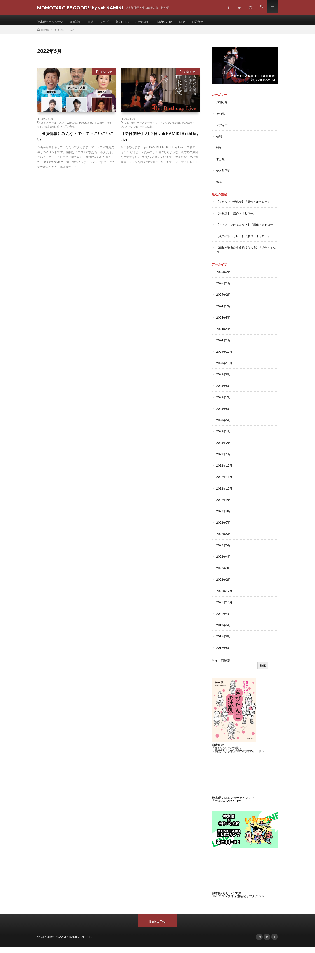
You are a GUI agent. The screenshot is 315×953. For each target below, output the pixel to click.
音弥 (72, 129)
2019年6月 (223, 631)
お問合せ (206, 22)
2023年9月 (223, 381)
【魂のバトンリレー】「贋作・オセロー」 (245, 243)
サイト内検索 (221, 666)
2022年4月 (223, 563)
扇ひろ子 (62, 129)
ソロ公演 (129, 125)
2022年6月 (223, 540)
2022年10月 (224, 495)
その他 (220, 116)
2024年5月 (223, 324)
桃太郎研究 (223, 173)
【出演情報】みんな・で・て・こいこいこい (75, 139)
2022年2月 (223, 586)
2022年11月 (224, 484)
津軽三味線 (146, 129)
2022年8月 (223, 518)
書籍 (94, 22)
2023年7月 (223, 404)
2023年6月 (223, 415)
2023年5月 (223, 427)
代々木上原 (85, 125)
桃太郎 (176, 125)
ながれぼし (148, 22)
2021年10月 (224, 609)
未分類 (220, 162)
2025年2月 (223, 302)
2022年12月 (224, 472)
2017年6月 (223, 654)
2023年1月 (223, 461)
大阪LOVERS (171, 22)
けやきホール (49, 125)
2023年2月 (223, 449)
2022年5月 (223, 552)
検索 (263, 672)
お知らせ (106, 74)
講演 (219, 185)
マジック (165, 125)
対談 (219, 151)
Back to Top (157, 928)
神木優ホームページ (51, 22)
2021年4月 (223, 620)
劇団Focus (126, 22)
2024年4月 (223, 336)
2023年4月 (223, 438)
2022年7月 (223, 529)
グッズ (108, 22)
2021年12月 (224, 597)
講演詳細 (78, 22)
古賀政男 (99, 125)
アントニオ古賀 (68, 125)
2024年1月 (223, 347)
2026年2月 (223, 279)
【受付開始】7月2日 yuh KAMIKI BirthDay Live (160, 139)
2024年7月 (223, 313)
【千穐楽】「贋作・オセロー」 (237, 216)
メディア (222, 128)
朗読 (190, 22)
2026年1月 (223, 290)
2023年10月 (224, 370)
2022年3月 (223, 574)
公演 (219, 139)
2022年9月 (223, 506)
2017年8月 (223, 643)
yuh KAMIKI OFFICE (77, 943)
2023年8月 (223, 393)
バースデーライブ (147, 125)
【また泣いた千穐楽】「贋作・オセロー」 (245, 205)
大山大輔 (49, 129)
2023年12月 (224, 359)
